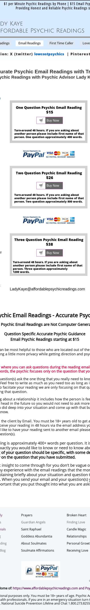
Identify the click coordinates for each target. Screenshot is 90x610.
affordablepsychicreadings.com (55, 588)
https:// (18, 588)
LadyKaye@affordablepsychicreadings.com (47, 289)
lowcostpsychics (49, 54)
